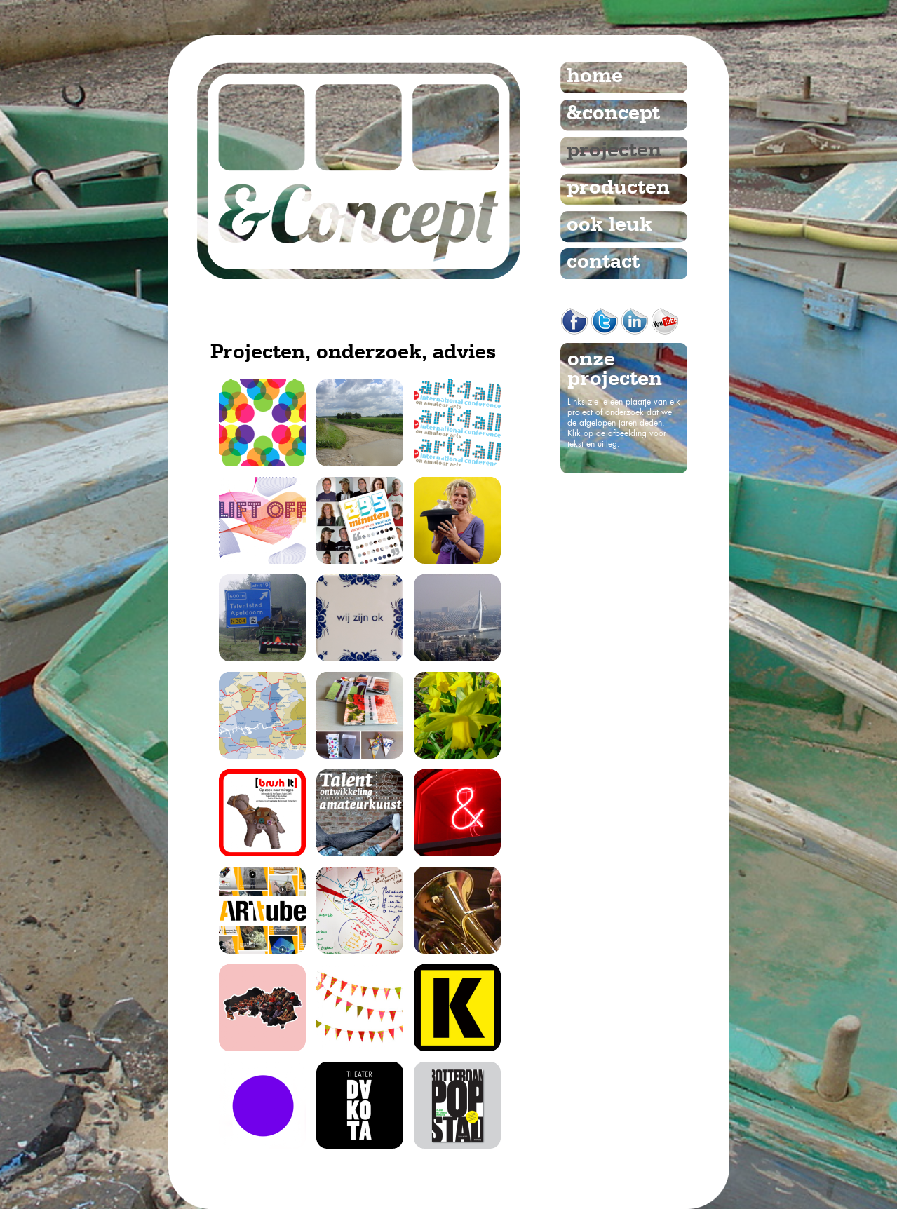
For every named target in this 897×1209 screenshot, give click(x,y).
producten (618, 187)
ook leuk (609, 225)
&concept (613, 113)
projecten (614, 150)
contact (603, 262)
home (595, 76)
